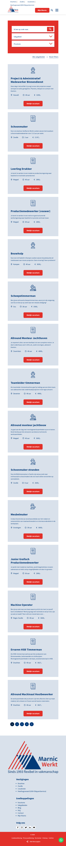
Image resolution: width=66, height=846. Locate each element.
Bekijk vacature (33, 103)
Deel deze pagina (35, 841)
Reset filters (53, 57)
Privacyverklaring (28, 838)
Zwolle (22, 2)
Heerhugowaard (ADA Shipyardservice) (22, 5)
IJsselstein (30, 2)
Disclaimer (38, 838)
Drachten (13, 2)
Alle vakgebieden (38, 57)
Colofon (51, 838)
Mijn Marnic (42, 10)
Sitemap (45, 838)
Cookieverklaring (17, 838)
